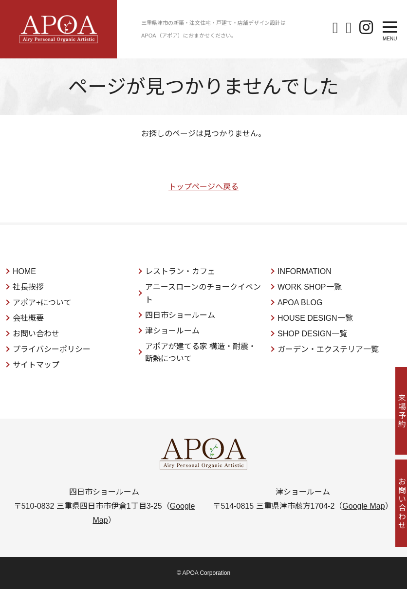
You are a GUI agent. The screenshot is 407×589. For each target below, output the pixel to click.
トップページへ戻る (203, 187)
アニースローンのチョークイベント (203, 293)
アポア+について (42, 302)
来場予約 (395, 410)
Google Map (363, 506)
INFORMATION (305, 271)
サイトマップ (36, 365)
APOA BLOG (300, 302)
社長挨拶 (28, 287)
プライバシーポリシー (52, 349)
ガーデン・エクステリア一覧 (328, 349)
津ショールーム (172, 331)
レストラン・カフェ (180, 271)
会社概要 (28, 318)
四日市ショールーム (180, 315)
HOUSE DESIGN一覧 (315, 318)
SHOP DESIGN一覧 (312, 334)
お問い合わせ (36, 334)
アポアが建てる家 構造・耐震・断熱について (200, 352)
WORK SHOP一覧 (310, 287)
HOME (24, 271)
